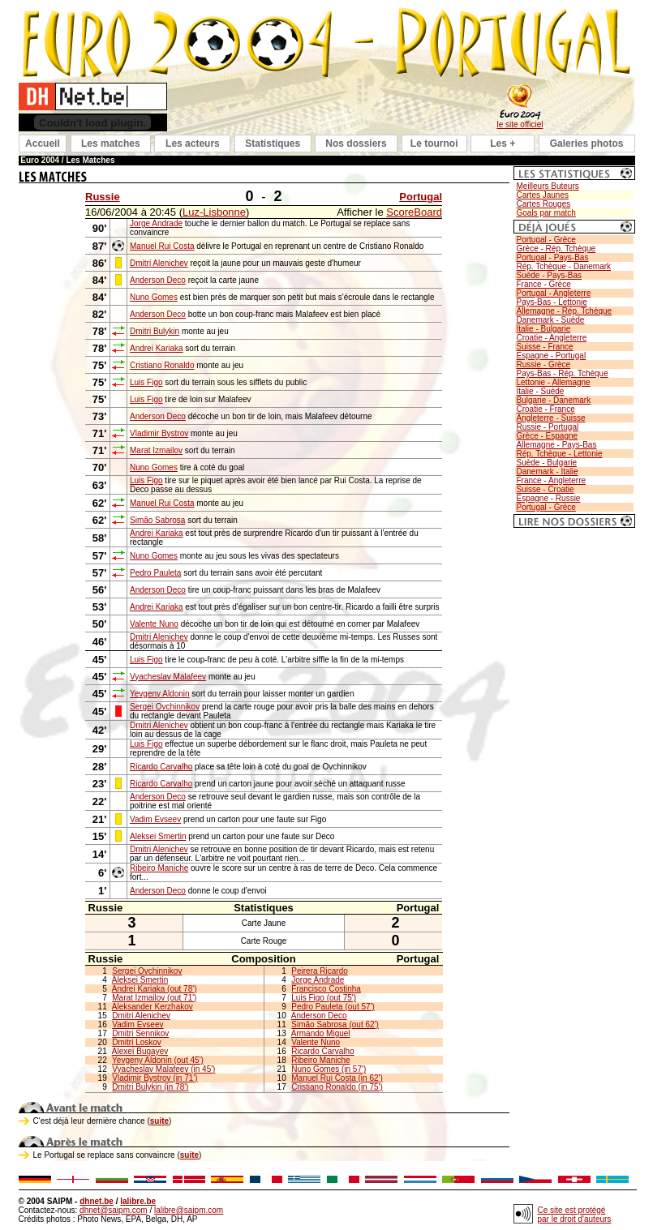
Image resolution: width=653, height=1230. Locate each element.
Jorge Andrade (156, 223)
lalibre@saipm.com (188, 1210)
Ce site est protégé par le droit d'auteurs (575, 1215)
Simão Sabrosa (157, 520)
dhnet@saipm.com (113, 1210)
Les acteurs (192, 143)
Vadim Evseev (155, 819)
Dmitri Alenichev (159, 263)
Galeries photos (587, 143)
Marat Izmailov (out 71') (154, 997)
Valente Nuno (154, 623)
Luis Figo (146, 382)
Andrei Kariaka (156, 348)
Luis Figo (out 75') (323, 997)
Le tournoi (434, 143)
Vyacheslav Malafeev (168, 676)
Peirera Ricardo (319, 970)
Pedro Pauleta (155, 572)
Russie (102, 197)
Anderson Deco (158, 280)
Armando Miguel (320, 1033)
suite (159, 1120)
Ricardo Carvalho (161, 766)
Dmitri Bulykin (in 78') (150, 1086)
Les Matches (90, 160)
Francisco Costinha (326, 988)
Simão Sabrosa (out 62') (335, 1024)
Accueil (42, 143)
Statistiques (272, 143)
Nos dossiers (355, 143)
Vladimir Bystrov (159, 433)
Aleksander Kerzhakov (152, 1006)
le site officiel (519, 124)
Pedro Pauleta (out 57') (333, 1006)
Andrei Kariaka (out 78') (154, 988)
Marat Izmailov (156, 450)
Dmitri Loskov (136, 1042)
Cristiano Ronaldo (162, 365)
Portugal (420, 197)
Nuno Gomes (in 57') (328, 1069)
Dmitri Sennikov (140, 1033)
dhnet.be (96, 1201)
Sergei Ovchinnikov (165, 706)
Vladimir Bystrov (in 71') (154, 1078)
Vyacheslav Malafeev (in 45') (163, 1069)
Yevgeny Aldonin (160, 693)
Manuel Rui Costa (162, 246)
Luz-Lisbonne (214, 212)
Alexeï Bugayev (140, 1051)
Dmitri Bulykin (154, 331)
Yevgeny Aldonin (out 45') (158, 1060)
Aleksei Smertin (158, 836)
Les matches (110, 143)
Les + (502, 143)
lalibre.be (138, 1201)
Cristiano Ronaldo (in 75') (337, 1086)
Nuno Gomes (154, 297)
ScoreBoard (414, 212)
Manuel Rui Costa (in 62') (337, 1078)
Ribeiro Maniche (159, 868)
